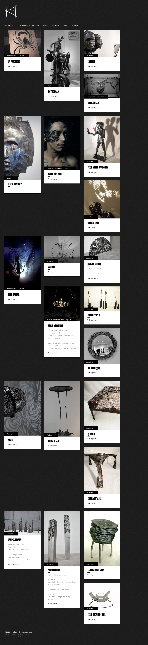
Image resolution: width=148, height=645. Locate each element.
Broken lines (93, 223)
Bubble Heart (93, 103)
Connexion (20, 634)
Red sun (91, 434)
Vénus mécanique (55, 326)
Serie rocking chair (96, 614)
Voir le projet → (13, 66)
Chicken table (54, 441)
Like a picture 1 (15, 184)
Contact (55, 25)
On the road (53, 91)
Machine (51, 267)
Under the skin (54, 174)
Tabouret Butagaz (95, 570)
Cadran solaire (94, 264)
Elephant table (94, 498)
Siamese (91, 62)
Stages (75, 25)
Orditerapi (21, 637)
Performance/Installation (27, 25)
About (45, 25)
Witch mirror (93, 368)
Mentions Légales (10, 634)
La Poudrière (14, 61)
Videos (65, 25)
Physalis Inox (54, 570)
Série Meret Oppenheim (97, 167)
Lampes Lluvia (14, 540)
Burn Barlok (13, 294)
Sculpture (8, 25)
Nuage (10, 440)
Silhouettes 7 (93, 315)
